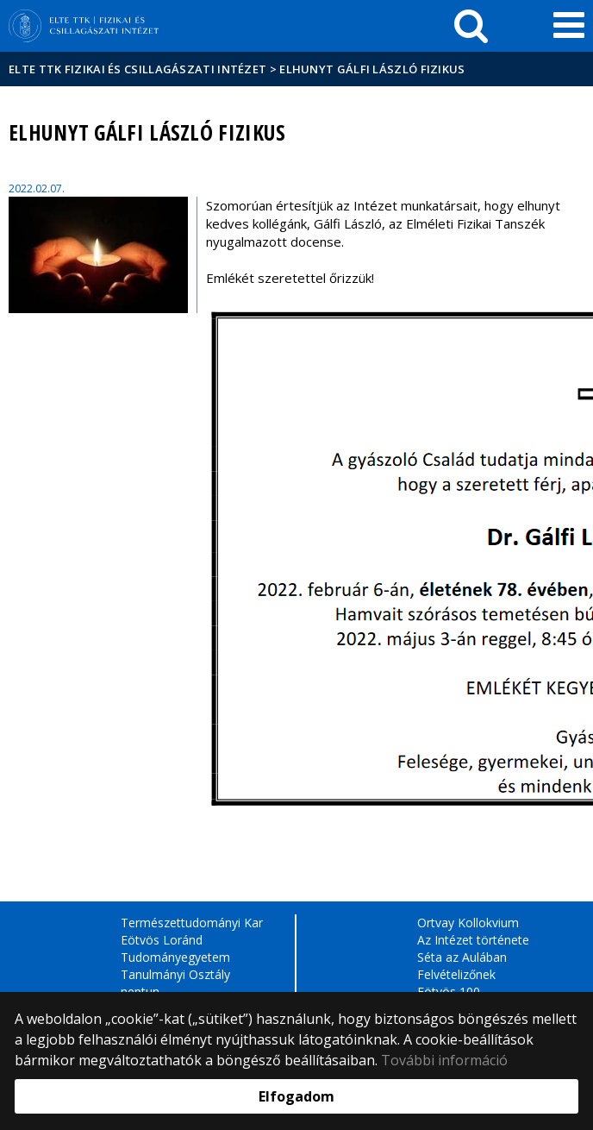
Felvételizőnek (456, 974)
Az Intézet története (473, 940)
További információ (444, 1060)
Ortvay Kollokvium (468, 922)
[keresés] (471, 26)
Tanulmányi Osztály (175, 974)
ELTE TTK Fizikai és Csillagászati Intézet (137, 69)
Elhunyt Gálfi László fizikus (372, 69)
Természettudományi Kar (192, 922)
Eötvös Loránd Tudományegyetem (175, 948)
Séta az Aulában (462, 957)
